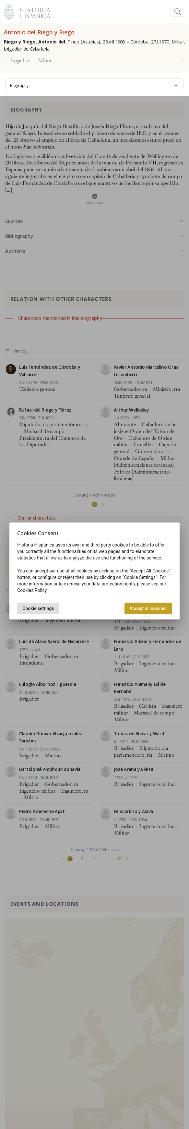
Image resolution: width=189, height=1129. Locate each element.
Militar (45, 60)
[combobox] (94, 84)
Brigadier (20, 60)
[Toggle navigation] (177, 12)
